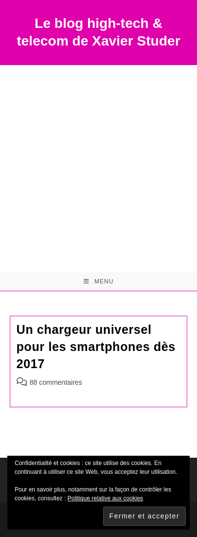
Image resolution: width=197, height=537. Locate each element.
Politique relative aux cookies (105, 498)
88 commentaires (56, 382)
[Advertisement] (98, 168)
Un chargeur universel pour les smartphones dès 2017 (96, 347)
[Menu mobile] (99, 281)
